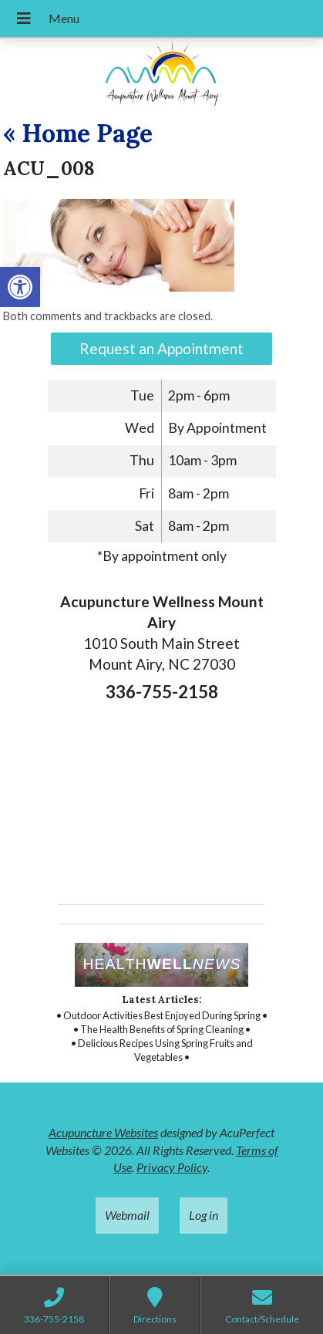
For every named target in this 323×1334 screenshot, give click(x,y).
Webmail (127, 1214)
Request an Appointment (161, 348)
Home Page (78, 133)
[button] (20, 287)
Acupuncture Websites (103, 1132)
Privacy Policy (171, 1167)
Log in (203, 1214)
